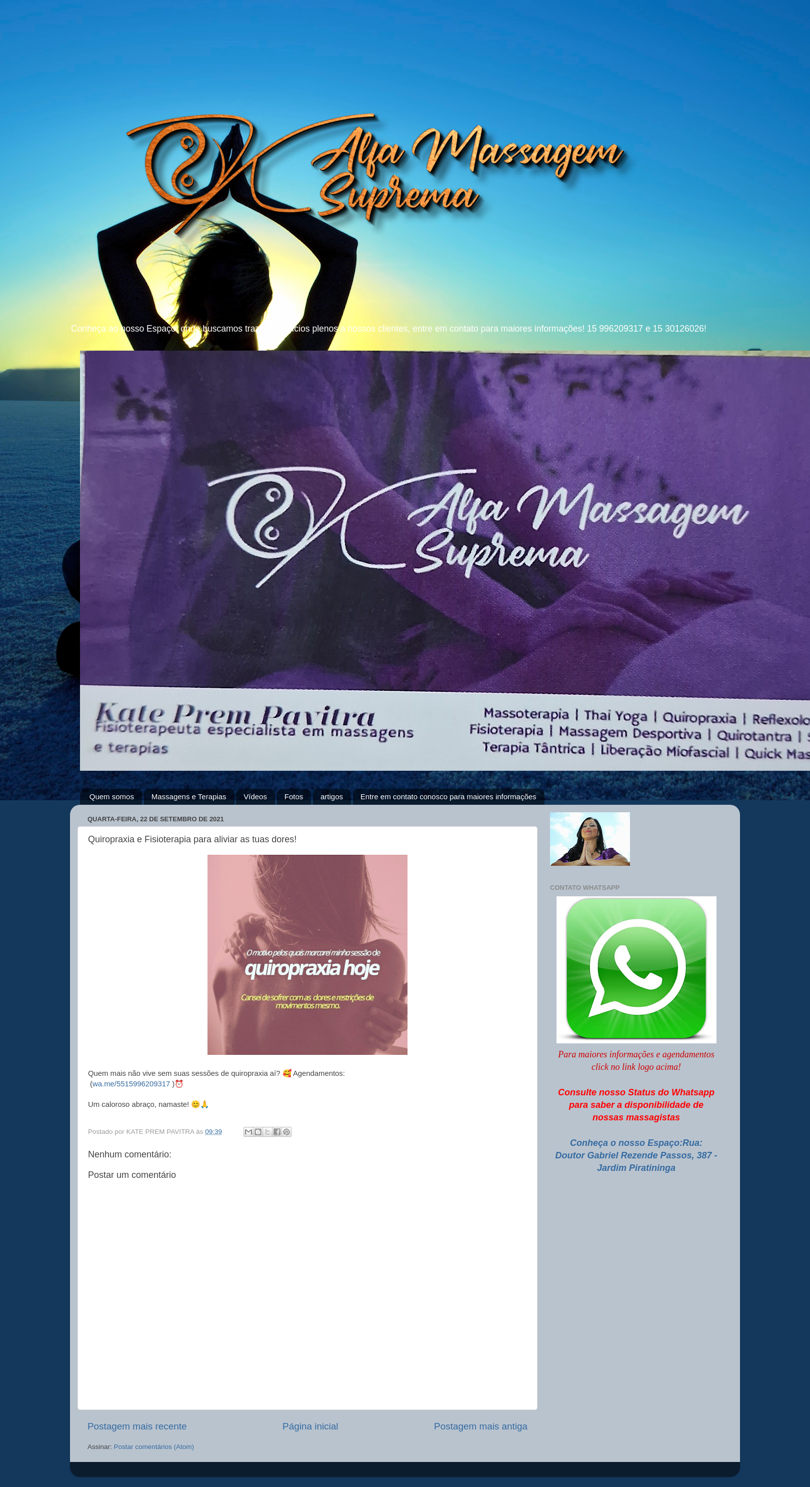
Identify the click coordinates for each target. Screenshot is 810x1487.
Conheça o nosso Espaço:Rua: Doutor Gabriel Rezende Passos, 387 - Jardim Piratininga (636, 1155)
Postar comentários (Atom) (154, 1446)
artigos (331, 796)
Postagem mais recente (137, 1426)
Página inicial (310, 1426)
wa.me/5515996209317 (131, 1084)
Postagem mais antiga (481, 1426)
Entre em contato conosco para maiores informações (448, 796)
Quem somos (112, 796)
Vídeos (255, 796)
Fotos (294, 796)
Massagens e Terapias (189, 796)
